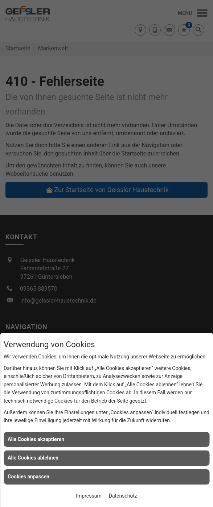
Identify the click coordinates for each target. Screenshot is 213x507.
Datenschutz (123, 496)
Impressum (88, 496)
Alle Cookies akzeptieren (36, 439)
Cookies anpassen (28, 476)
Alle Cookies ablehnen (33, 458)
